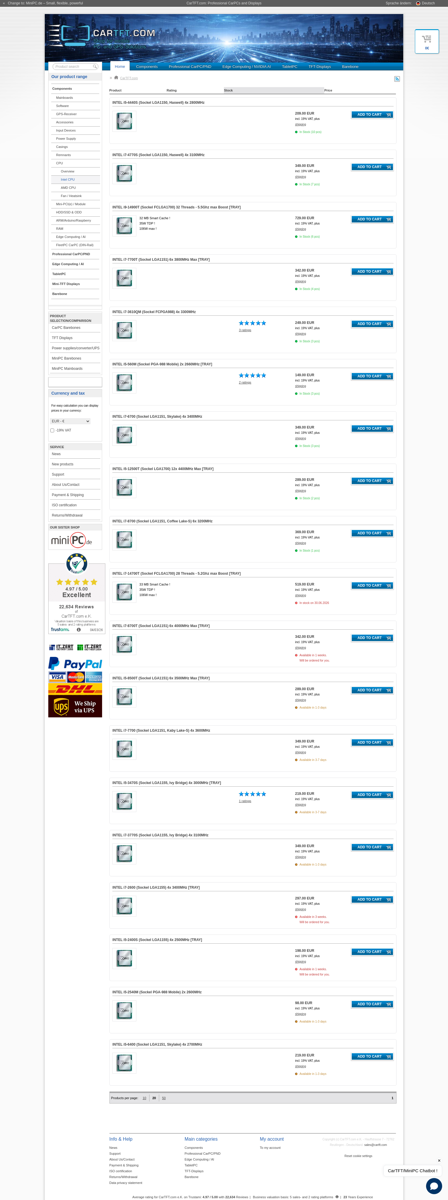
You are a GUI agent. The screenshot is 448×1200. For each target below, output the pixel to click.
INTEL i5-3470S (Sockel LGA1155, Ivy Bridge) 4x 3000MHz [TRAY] (166, 783)
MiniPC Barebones (66, 358)
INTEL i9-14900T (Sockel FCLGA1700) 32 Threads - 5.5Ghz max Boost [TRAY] (176, 207)
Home (120, 66)
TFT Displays (62, 338)
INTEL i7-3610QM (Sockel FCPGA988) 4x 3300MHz (154, 312)
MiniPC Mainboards (67, 369)
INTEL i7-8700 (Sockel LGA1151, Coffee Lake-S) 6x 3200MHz (162, 521)
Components (147, 66)
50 (164, 1098)
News (56, 454)
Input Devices (66, 130)
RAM (59, 228)
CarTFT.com (126, 78)
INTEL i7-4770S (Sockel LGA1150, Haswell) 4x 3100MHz (158, 155)
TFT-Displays (319, 66)
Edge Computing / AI (71, 237)
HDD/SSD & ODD (69, 212)
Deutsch (428, 3)
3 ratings (245, 330)
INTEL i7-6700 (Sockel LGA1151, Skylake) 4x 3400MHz (157, 417)
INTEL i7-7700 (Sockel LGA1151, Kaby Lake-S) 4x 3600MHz (161, 730)
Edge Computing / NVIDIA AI (246, 66)
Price (328, 90)
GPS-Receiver (66, 114)
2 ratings (245, 382)
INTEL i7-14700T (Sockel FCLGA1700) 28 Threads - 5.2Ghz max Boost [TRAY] (176, 573)
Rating (171, 90)
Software (62, 106)
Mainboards (64, 97)
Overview (67, 171)
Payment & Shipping (68, 495)
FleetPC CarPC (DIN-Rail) (75, 245)
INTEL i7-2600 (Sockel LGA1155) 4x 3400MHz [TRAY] (156, 887)
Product (115, 90)
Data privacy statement (126, 1183)
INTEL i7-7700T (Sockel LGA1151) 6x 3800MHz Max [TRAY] (161, 260)
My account (69, 382)
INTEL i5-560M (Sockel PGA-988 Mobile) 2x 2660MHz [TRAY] (162, 364)
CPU (59, 163)
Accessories (64, 122)
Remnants (63, 155)
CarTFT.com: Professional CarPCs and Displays (223, 3)
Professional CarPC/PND (190, 66)
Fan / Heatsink (71, 196)
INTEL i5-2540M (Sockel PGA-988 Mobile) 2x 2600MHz (157, 992)
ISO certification (64, 505)
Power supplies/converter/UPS (75, 348)
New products (62, 464)
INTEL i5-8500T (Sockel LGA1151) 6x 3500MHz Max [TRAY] (161, 678)
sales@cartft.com (375, 1145)
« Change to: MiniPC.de (43, 3)
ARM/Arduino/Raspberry (73, 220)
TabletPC (290, 66)
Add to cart (370, 115)
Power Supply (66, 138)
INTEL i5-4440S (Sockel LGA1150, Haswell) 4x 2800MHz (158, 103)
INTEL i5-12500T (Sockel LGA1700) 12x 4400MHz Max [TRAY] (162, 469)
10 (144, 1098)
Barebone (350, 66)
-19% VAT (60, 430)
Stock (228, 90)
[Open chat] (434, 1186)
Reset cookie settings (358, 1156)
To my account (270, 1147)
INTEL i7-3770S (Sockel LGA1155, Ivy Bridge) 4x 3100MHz (160, 835)
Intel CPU (68, 179)
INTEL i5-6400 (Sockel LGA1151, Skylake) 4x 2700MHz (157, 1044)
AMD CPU (68, 187)
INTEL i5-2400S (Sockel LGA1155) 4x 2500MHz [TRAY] (157, 940)
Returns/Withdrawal (67, 515)
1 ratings (245, 801)
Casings (62, 147)
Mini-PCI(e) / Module (71, 204)
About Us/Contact (65, 485)
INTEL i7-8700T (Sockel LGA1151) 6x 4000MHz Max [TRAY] (161, 626)
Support (58, 474)
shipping (300, 124)
